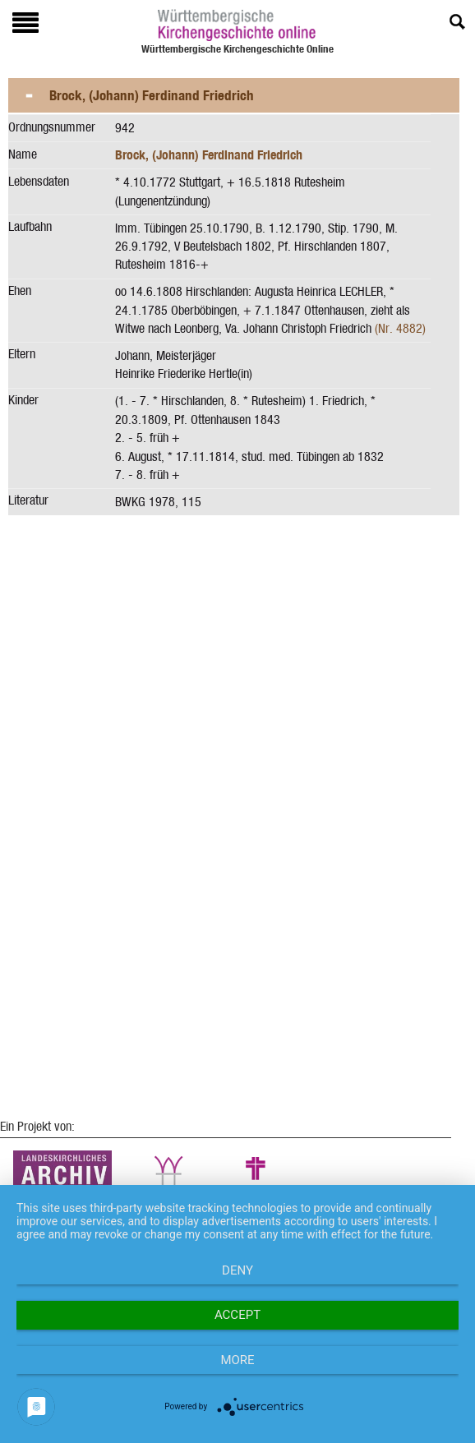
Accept (237, 1314)
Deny (237, 1270)
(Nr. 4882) (400, 328)
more (237, 1360)
